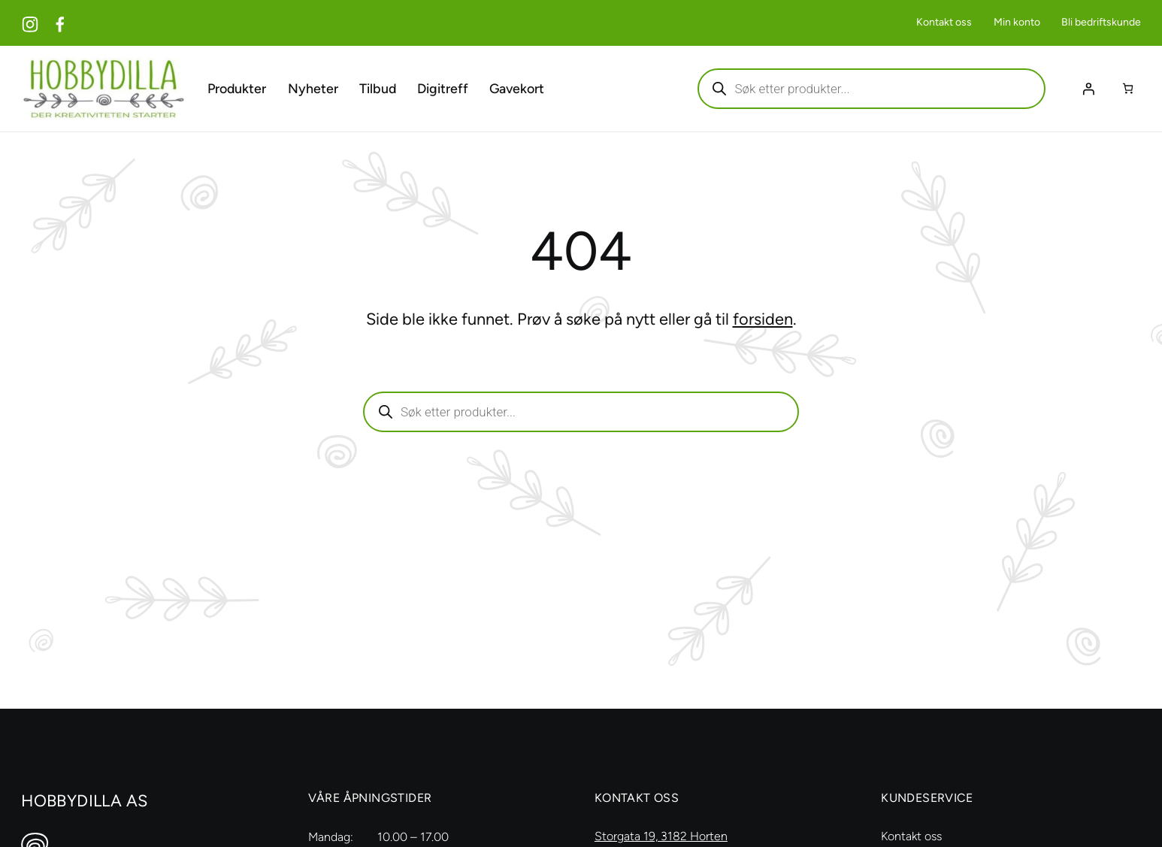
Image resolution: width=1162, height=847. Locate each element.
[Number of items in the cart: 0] (1128, 88)
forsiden (763, 318)
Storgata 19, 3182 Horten (661, 835)
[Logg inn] (1088, 88)
